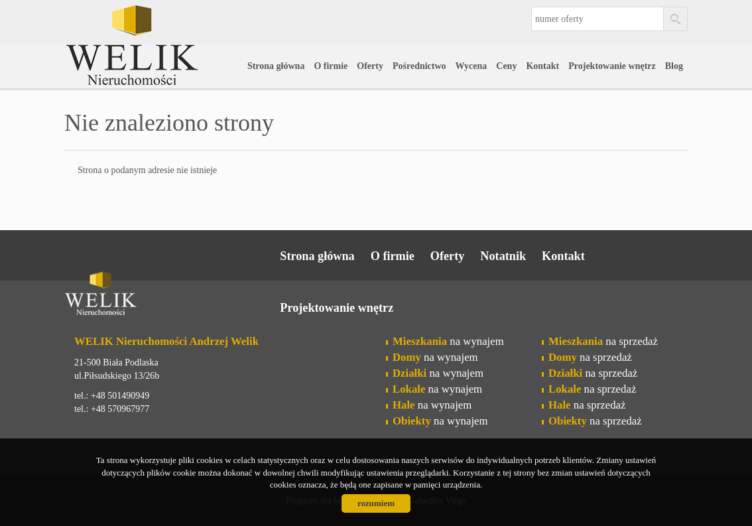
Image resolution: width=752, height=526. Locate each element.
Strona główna (275, 66)
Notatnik (503, 256)
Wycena (471, 66)
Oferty (370, 66)
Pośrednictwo (419, 66)
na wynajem (448, 341)
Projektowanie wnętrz (612, 66)
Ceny (506, 66)
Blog (674, 66)
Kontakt (542, 66)
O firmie (330, 66)
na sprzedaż (603, 341)
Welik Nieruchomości (167, 296)
